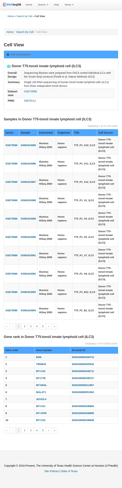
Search (43, 4)
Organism (64, 132)
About (69, 4)
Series (9, 132)
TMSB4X (41, 364)
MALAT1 (41, 392)
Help (56, 4)
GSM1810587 (28, 182)
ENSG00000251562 (83, 392)
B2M (38, 357)
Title (77, 132)
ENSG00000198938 (83, 420)
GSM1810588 (28, 200)
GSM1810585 (28, 145)
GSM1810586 (28, 163)
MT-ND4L (41, 385)
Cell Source (105, 132)
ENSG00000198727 (83, 378)
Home (29, 4)
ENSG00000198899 (83, 413)
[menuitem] (29, 5)
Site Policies (51, 471)
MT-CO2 (40, 371)
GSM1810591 (28, 255)
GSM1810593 (28, 292)
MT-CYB (41, 378)
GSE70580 (30, 91)
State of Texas (69, 471)
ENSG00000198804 (83, 406)
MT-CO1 (40, 406)
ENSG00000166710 (83, 357)
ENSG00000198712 (83, 371)
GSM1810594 (28, 310)
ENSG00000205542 (83, 364)
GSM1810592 (28, 273)
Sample (25, 132)
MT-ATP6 (41, 413)
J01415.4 (41, 399)
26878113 (30, 100)
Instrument (46, 132)
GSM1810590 (28, 237)
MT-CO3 (40, 420)
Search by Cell (24, 16)
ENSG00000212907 (83, 385)
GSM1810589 (28, 218)
